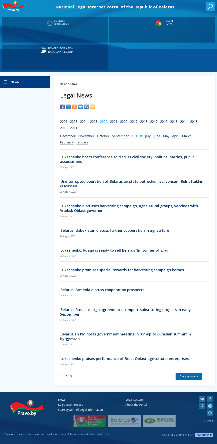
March (187, 136)
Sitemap (208, 421)
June (156, 136)
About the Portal (136, 404)
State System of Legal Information (80, 409)
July (148, 136)
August (137, 136)
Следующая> (189, 376)
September (120, 136)
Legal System (134, 399)
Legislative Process (70, 404)
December (67, 136)
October (103, 136)
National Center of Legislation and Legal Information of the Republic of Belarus (51, 434)
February (67, 142)
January (82, 142)
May (166, 136)
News (61, 399)
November (86, 136)
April (175, 136)
